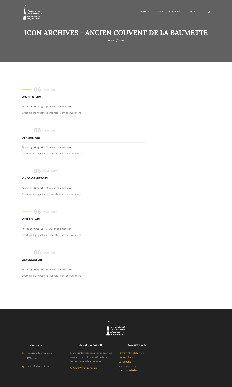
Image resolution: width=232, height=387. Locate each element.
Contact (192, 11)
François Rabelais (128, 370)
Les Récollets (125, 357)
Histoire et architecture (131, 352)
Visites (159, 11)
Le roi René (124, 361)
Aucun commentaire (59, 106)
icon (121, 40)
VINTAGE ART (31, 219)
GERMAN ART (31, 138)
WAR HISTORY (32, 97)
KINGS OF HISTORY (35, 178)
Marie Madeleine (127, 366)
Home (111, 40)
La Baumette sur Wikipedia (85, 367)
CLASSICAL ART (33, 260)
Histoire (144, 11)
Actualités (175, 11)
